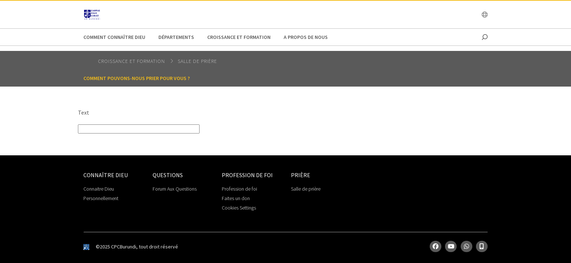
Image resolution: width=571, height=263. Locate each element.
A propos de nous (306, 37)
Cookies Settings (239, 207)
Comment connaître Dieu (114, 37)
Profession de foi (239, 189)
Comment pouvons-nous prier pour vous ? (136, 78)
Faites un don (236, 198)
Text (83, 112)
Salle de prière (197, 61)
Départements (176, 37)
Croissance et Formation (239, 37)
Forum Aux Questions (175, 189)
